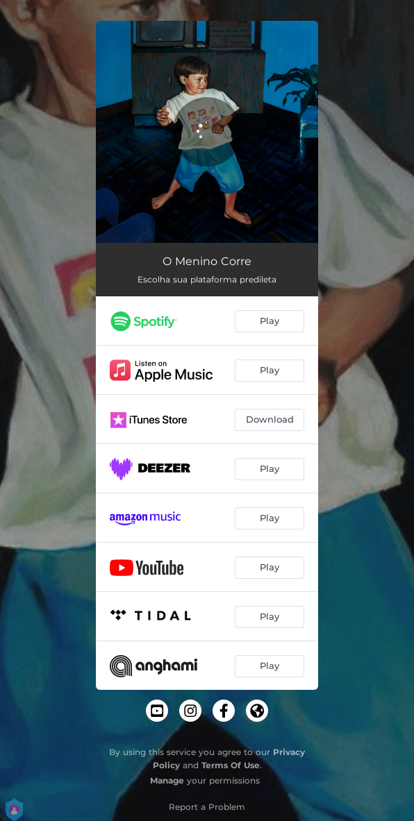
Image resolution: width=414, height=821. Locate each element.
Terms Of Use (230, 765)
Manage (167, 780)
